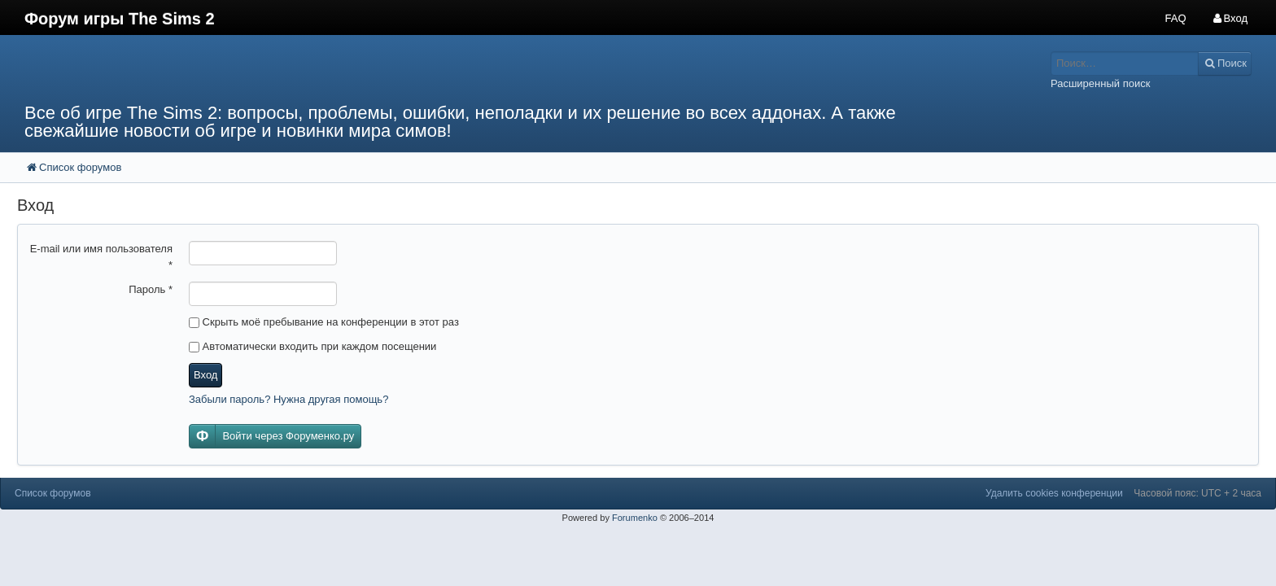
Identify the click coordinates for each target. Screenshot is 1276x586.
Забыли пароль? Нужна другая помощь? (288, 399)
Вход (205, 375)
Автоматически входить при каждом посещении (312, 346)
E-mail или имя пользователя (101, 257)
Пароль (151, 289)
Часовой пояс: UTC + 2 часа (1197, 493)
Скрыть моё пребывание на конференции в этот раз (324, 322)
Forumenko (635, 518)
